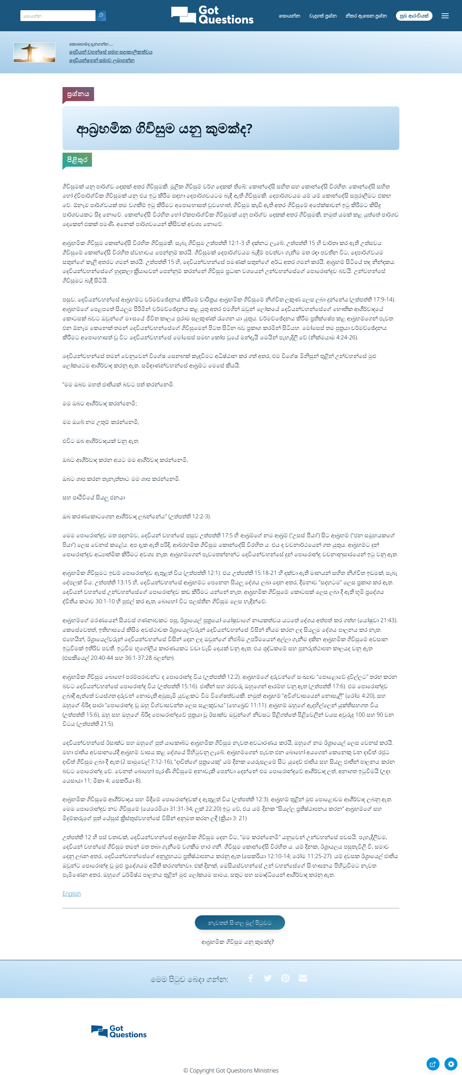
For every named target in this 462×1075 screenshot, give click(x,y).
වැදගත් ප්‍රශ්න (323, 15)
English (71, 893)
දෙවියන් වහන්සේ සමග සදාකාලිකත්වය (111, 51)
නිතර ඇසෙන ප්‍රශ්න (366, 15)
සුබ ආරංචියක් (414, 15)
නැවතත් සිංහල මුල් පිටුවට (239, 923)
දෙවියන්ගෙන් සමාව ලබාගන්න (101, 60)
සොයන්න (289, 15)
